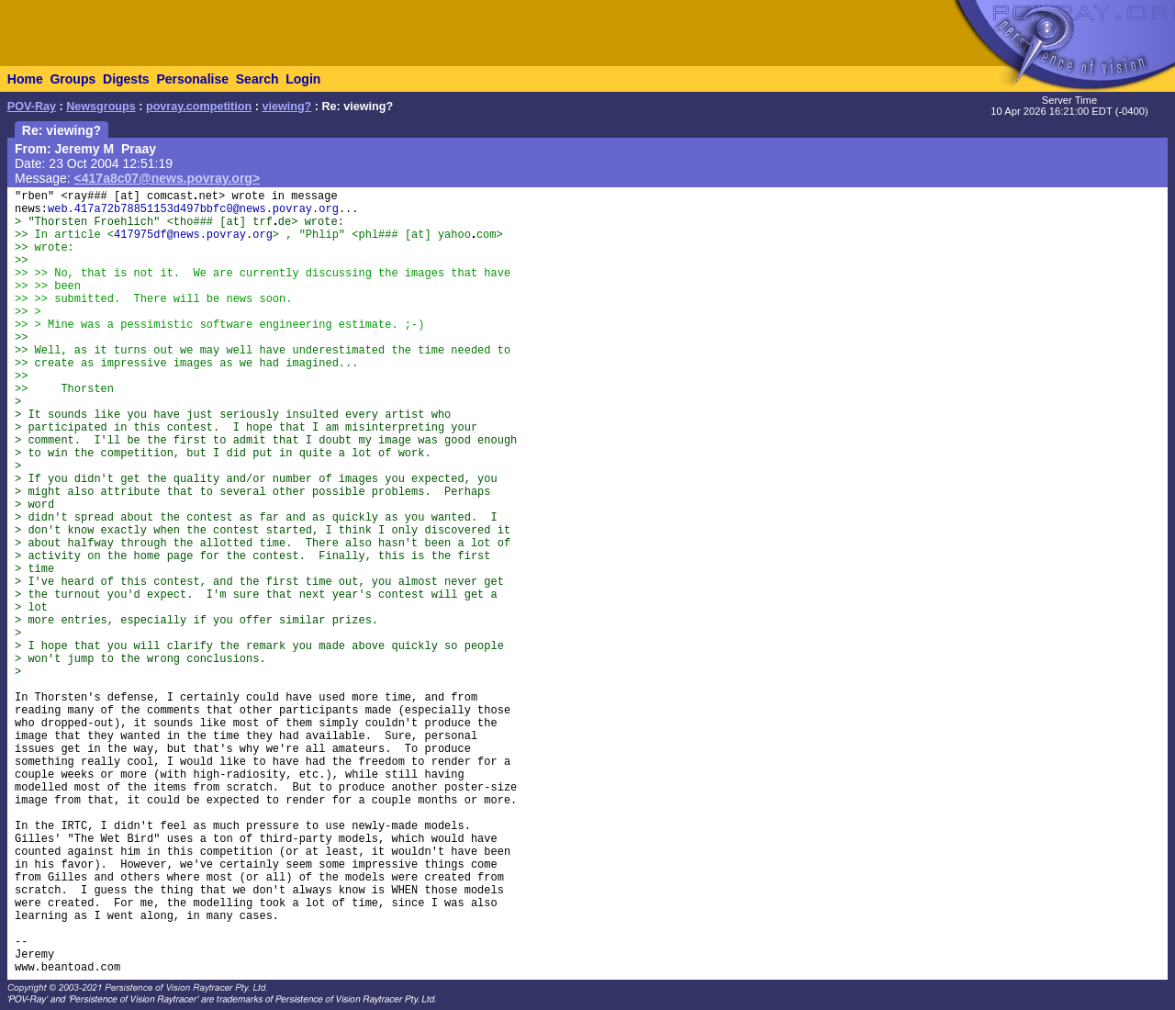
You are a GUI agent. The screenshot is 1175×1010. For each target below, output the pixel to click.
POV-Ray (31, 106)
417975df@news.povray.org (193, 235)
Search (257, 79)
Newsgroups (101, 106)
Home (25, 79)
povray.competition (199, 106)
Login (302, 79)
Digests (126, 79)
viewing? (286, 106)
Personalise (192, 79)
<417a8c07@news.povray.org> (167, 178)
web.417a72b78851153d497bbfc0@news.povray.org (193, 209)
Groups (72, 79)
